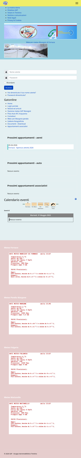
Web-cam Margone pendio (17, 119)
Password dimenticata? (16, 95)
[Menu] (77, 3)
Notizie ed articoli (14, 108)
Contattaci (11, 116)
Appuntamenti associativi (17, 126)
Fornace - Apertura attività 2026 (20, 148)
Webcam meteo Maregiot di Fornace (40, 42)
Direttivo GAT (12, 10)
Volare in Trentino (14, 13)
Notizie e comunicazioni (16, 15)
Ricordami (11, 83)
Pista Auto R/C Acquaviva (17, 113)
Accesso (8, 87)
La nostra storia (13, 7)
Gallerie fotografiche (15, 121)
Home (9, 103)
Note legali (11, 18)
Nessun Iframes (40, 272)
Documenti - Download (16, 124)
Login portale (12, 106)
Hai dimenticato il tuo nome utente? (21, 92)
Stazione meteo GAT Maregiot (19, 111)
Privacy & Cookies (14, 20)
